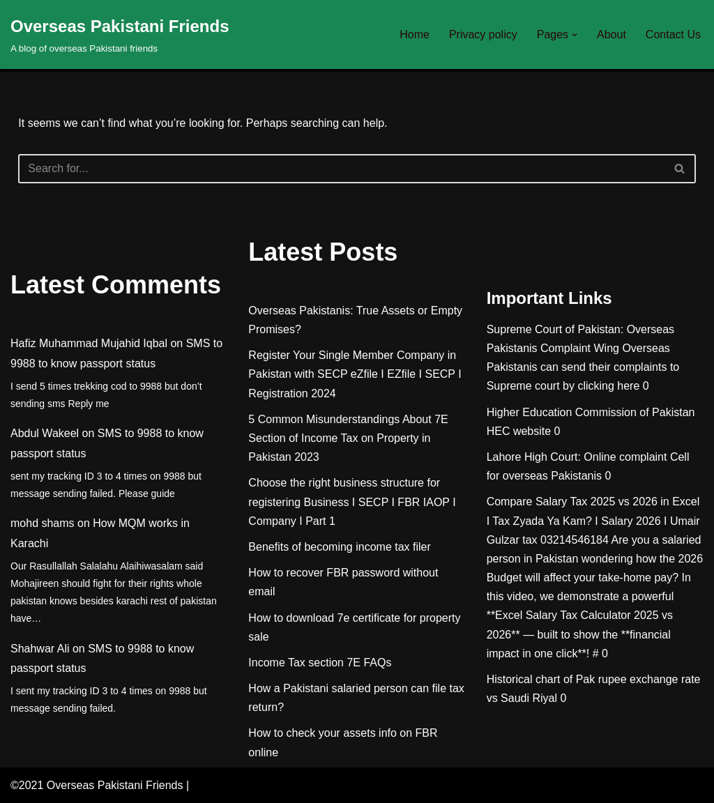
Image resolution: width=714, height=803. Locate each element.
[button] (574, 35)
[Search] (341, 168)
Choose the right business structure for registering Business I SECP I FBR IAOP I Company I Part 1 (351, 501)
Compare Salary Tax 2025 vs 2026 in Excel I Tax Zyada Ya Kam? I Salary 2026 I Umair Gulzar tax (593, 520)
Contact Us (673, 34)
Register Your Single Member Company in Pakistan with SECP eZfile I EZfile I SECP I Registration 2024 (354, 374)
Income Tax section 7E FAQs (319, 662)
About (611, 34)
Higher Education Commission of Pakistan (591, 412)
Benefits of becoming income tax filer (339, 547)
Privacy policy (483, 34)
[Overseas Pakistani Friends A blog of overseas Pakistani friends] (119, 34)
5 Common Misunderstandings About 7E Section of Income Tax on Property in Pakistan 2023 (348, 438)
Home (415, 34)
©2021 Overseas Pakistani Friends (96, 785)
